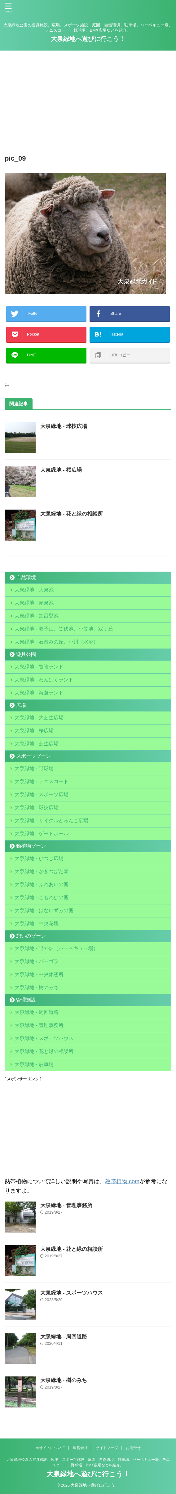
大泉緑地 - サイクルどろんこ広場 (51, 820)
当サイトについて (50, 1448)
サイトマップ (107, 1448)
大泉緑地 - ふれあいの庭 (41, 884)
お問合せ (133, 1448)
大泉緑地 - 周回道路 (37, 1012)
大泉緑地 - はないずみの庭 (44, 910)
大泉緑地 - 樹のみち (37, 987)
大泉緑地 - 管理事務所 (39, 1025)
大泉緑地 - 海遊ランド (39, 692)
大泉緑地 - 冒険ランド (39, 666)
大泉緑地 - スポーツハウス (44, 1038)
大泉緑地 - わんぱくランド (44, 679)
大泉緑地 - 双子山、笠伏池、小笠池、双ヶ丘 (64, 628)
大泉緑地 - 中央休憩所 (39, 974)
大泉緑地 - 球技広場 (63, 426)
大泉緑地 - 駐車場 (34, 1064)
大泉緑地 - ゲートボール (41, 833)
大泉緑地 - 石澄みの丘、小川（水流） (56, 641)
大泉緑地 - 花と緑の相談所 (71, 514)
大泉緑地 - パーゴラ (37, 961)
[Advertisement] (88, 100)
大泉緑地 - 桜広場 (61, 470)
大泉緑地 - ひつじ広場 (39, 858)
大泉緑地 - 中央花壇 (37, 923)
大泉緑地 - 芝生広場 (37, 743)
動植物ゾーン (31, 846)
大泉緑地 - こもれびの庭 (41, 897)
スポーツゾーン (33, 756)
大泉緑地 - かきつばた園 (41, 871)
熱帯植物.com (122, 1181)
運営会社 (80, 1448)
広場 (21, 705)
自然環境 (26, 577)
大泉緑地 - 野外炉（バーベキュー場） (56, 948)
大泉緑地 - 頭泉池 (34, 602)
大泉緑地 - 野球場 (34, 768)
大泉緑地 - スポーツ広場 (41, 794)
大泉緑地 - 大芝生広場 (39, 717)
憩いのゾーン (31, 936)
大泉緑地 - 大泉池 (34, 589)
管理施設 (26, 999)
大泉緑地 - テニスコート (41, 781)
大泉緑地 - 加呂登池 (44, 615)
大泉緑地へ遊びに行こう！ (88, 38)
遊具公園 (26, 654)
